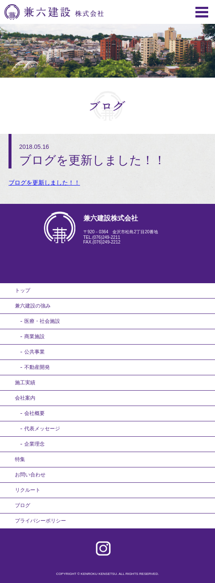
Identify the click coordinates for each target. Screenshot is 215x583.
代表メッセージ (42, 429)
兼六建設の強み (33, 306)
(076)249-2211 (106, 237)
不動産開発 (37, 367)
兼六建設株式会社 (53, 12)
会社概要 (34, 413)
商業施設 (34, 336)
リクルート (27, 490)
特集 (20, 459)
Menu (201, 12)
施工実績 (25, 383)
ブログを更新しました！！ (44, 182)
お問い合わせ (30, 475)
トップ (22, 290)
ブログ (22, 505)
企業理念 (34, 444)
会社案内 (25, 398)
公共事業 (34, 352)
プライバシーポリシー (40, 521)
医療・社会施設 (42, 321)
